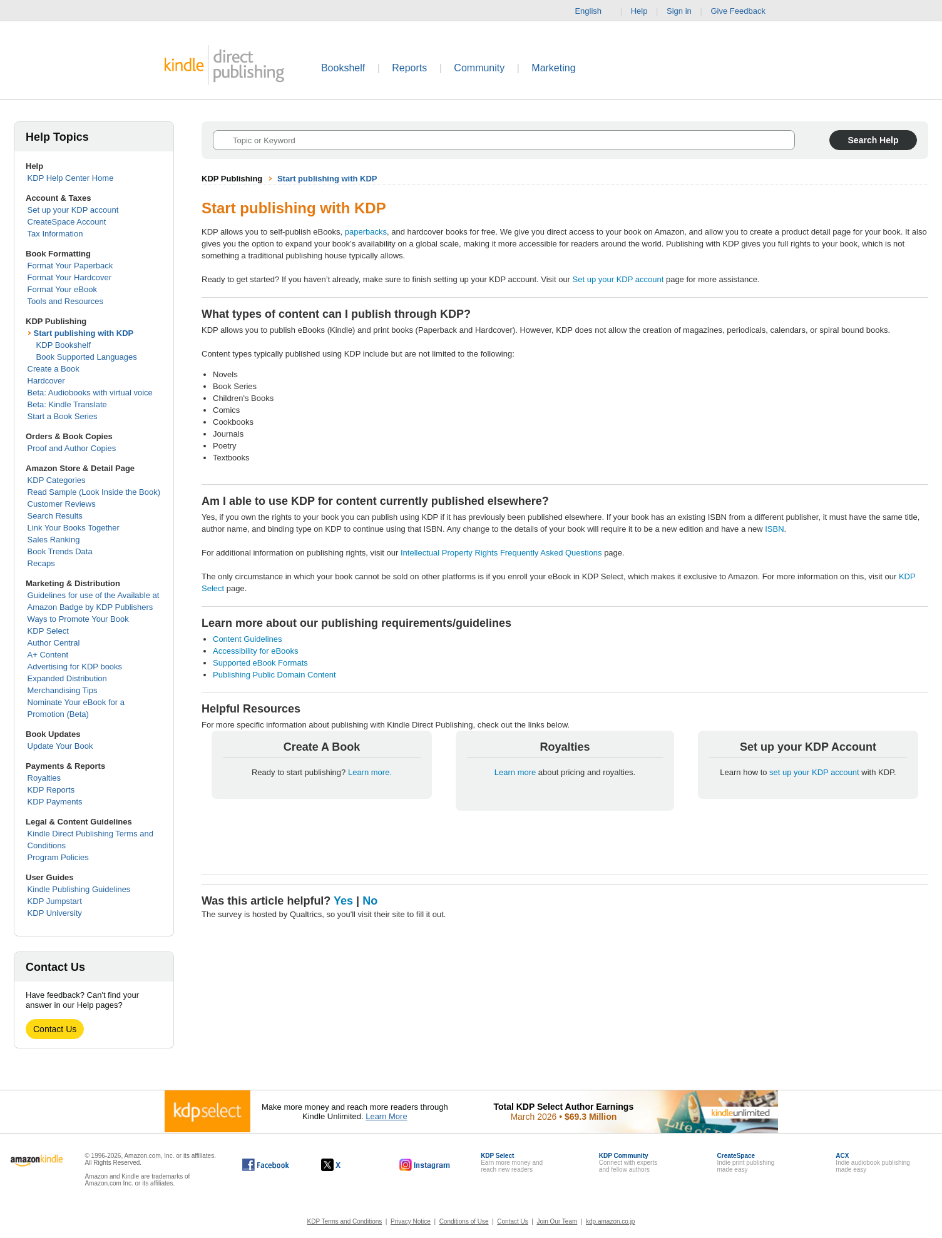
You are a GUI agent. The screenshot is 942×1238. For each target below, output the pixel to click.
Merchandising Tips (63, 690)
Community (479, 68)
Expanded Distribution (67, 678)
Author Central (54, 642)
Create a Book (53, 368)
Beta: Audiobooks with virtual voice (90, 392)
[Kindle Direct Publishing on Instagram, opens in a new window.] (425, 1165)
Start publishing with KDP (84, 333)
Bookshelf (343, 68)
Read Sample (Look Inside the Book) (94, 492)
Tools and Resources (65, 301)
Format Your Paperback (70, 265)
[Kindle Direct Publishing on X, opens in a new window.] (344, 1165)
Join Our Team (556, 1221)
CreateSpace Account (67, 221)
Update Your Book (60, 746)
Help (639, 11)
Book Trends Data (60, 551)
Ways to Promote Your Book (78, 619)
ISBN (774, 529)
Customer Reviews (62, 504)
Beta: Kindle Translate (67, 404)
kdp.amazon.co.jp (610, 1221)
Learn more (516, 772)
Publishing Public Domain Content (274, 674)
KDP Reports (51, 789)
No (369, 901)
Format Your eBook (62, 289)
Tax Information (55, 233)
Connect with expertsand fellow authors (628, 1162)
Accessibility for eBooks (256, 651)
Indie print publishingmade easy (746, 1162)
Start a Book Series (63, 416)
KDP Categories (57, 480)
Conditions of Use (464, 1221)
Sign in (679, 11)
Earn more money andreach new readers (512, 1162)
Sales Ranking (54, 539)
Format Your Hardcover (69, 277)
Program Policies (58, 857)
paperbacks (366, 231)
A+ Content (48, 654)
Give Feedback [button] (743, 11)
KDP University (55, 913)
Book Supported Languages (86, 357)
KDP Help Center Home (71, 178)
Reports (409, 68)
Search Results (55, 515)
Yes (343, 901)
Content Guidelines (247, 639)
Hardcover (46, 380)
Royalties (44, 778)
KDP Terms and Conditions (344, 1221)
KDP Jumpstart (55, 901)
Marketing (553, 68)
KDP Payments (55, 801)
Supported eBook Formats (260, 662)
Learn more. (370, 772)
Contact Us (54, 1029)
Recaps (41, 563)
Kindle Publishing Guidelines (79, 889)
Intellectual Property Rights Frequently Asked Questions (501, 552)
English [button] (593, 11)
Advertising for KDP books (75, 666)
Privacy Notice (411, 1221)
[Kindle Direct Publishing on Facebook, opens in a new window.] (265, 1165)
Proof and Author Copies (72, 448)
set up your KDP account (814, 772)
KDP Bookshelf (63, 345)
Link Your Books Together (74, 527)
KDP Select (48, 631)
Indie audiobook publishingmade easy (872, 1162)
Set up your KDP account (73, 210)
